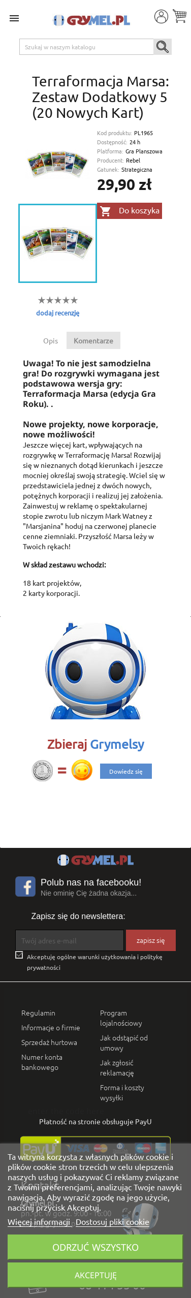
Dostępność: (112, 142)
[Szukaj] (95, 47)
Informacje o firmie (50, 1027)
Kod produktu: (114, 133)
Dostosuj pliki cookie (112, 1221)
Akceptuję (96, 1275)
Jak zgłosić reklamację (117, 1067)
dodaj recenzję (57, 312)
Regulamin (38, 1012)
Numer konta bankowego (41, 1062)
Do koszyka (130, 211)
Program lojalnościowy (121, 1017)
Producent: (110, 160)
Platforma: (110, 151)
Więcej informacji (40, 1221)
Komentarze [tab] (93, 340)
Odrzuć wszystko (95, 1247)
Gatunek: (108, 169)
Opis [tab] (50, 340)
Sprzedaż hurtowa (49, 1042)
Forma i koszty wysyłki (122, 1092)
